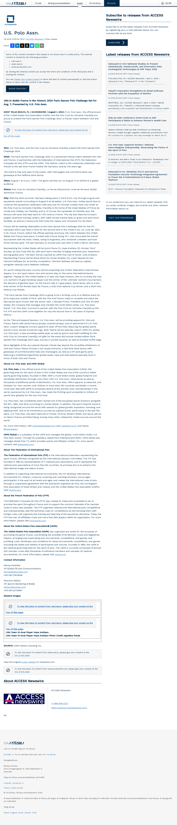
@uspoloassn (11, 429)
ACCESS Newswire (35, 39)
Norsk (20, 813)
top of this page (12, 136)
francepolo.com (37, 520)
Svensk (27, 813)
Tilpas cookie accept (13, 788)
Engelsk (13, 813)
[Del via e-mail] (42, 45)
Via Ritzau (51, 754)
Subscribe (117, 43)
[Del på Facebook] (12, 45)
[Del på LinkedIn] (17, 45)
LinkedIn (7, 783)
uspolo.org (60, 554)
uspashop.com (68, 426)
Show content (18, 88)
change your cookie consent (27, 79)
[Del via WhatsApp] (37, 45)
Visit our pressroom (121, 217)
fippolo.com (15, 490)
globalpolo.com (26, 444)
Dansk (6, 813)
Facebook (16, 783)
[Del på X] (22, 45)
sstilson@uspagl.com (15, 587)
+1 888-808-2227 (59, 703)
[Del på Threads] (27, 45)
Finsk (34, 813)
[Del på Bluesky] (32, 45)
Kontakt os (9, 754)
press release (29, 662)
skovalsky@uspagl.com (16, 572)
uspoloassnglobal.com (44, 426)
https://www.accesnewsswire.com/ (69, 708)
